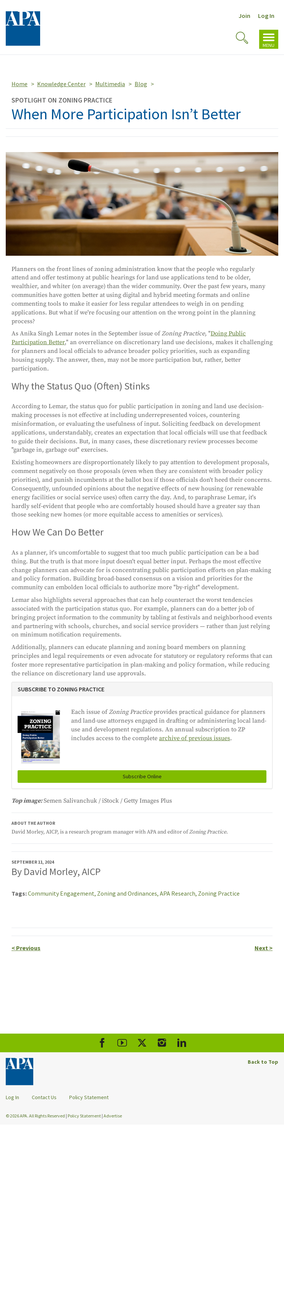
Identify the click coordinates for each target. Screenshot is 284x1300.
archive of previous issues (194, 738)
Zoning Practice (219, 893)
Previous (26, 948)
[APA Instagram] (162, 1043)
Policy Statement (89, 1097)
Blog (141, 84)
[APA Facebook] (102, 1043)
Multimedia (110, 84)
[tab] (142, 689)
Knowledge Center (61, 84)
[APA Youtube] (122, 1043)
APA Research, (179, 893)
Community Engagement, (62, 893)
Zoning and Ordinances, (128, 893)
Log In (266, 15)
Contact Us (44, 1097)
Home (19, 84)
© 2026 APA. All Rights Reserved (36, 1116)
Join (244, 15)
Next (264, 948)
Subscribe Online (142, 776)
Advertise (113, 1116)
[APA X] (142, 1043)
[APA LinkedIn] (181, 1043)
